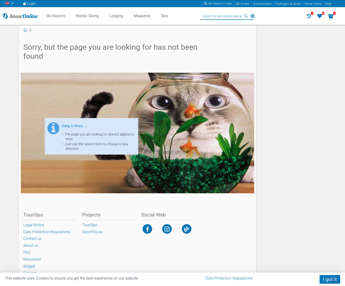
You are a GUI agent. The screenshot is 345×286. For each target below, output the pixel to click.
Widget (29, 266)
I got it (330, 279)
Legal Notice (33, 225)
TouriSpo (89, 225)
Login (31, 3)
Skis (164, 16)
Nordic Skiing (87, 16)
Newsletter (32, 259)
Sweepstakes (262, 3)
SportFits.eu (92, 232)
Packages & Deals (288, 3)
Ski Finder (243, 3)
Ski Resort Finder (220, 3)
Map (328, 3)
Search (246, 16)
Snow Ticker (313, 3)
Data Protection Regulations (229, 278)
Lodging (116, 16)
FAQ (26, 252)
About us (30, 245)
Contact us (32, 238)
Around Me (252, 16)
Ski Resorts (55, 16)
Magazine (142, 16)
